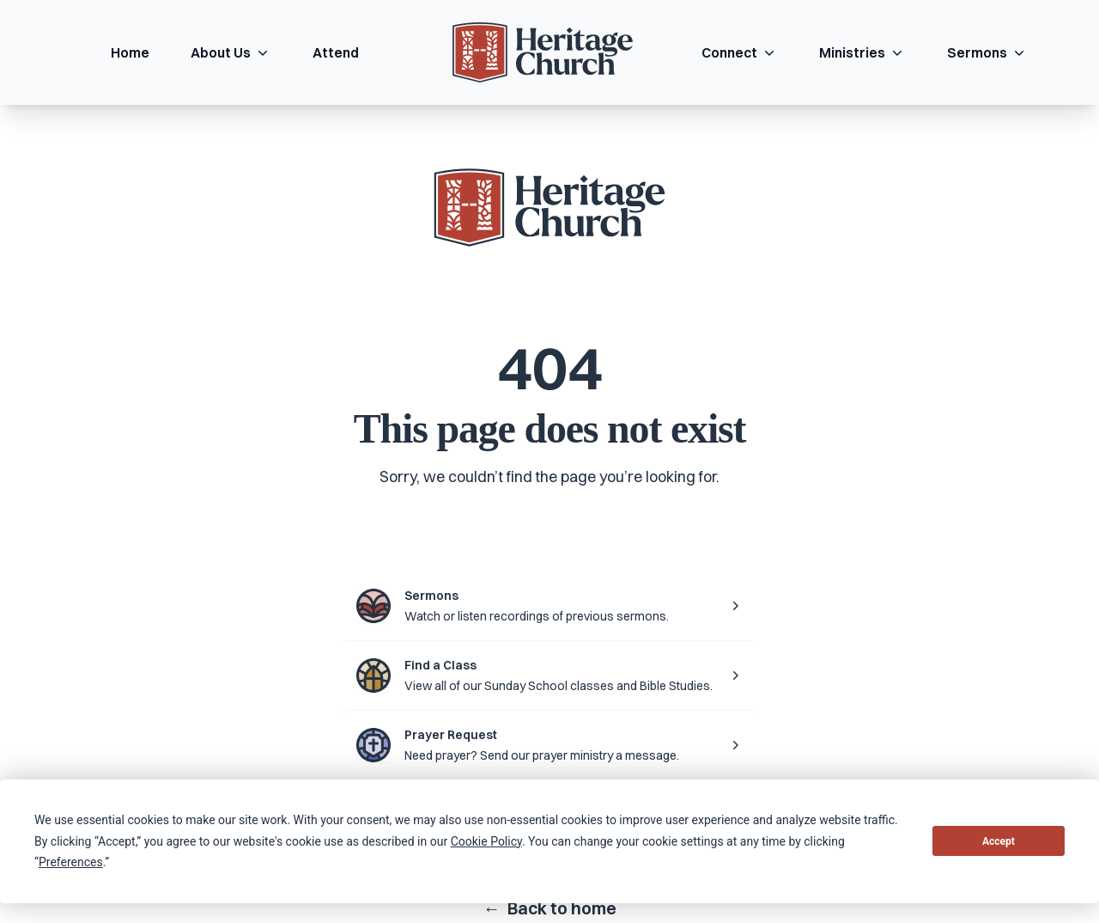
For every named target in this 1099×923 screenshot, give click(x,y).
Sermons (987, 52)
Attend (336, 52)
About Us (231, 52)
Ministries (862, 52)
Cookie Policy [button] (486, 841)
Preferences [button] (71, 862)
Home (130, 52)
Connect (739, 52)
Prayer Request (450, 735)
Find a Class (440, 665)
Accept (998, 841)
